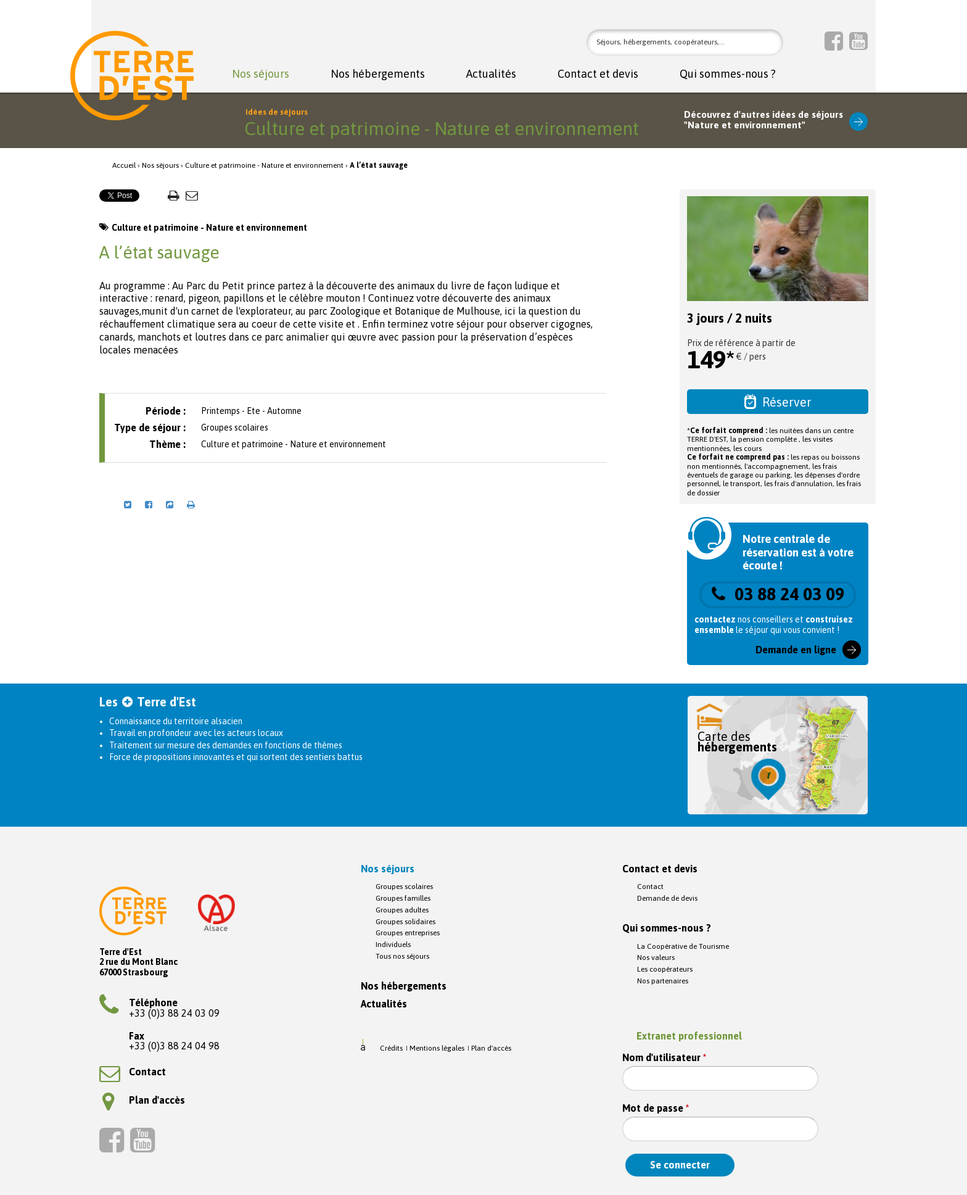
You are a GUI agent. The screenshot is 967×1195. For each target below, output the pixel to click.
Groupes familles (403, 898)
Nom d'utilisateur (664, 1057)
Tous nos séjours (402, 956)
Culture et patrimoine (220, 165)
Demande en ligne (795, 649)
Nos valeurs (656, 957)
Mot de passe (655, 1108)
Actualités (491, 74)
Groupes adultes (402, 910)
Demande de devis (667, 898)
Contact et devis (598, 74)
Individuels (393, 944)
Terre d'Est (132, 75)
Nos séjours (260, 74)
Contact (132, 1072)
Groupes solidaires (405, 921)
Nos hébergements (378, 74)
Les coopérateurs (665, 969)
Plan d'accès (143, 1100)
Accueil (124, 165)
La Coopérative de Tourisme (683, 946)
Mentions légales (436, 1048)
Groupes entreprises (408, 932)
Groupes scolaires (404, 886)
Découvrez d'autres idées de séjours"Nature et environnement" (763, 120)
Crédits (391, 1048)
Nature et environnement (302, 165)
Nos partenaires (662, 981)
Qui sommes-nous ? (728, 74)
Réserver (778, 401)
